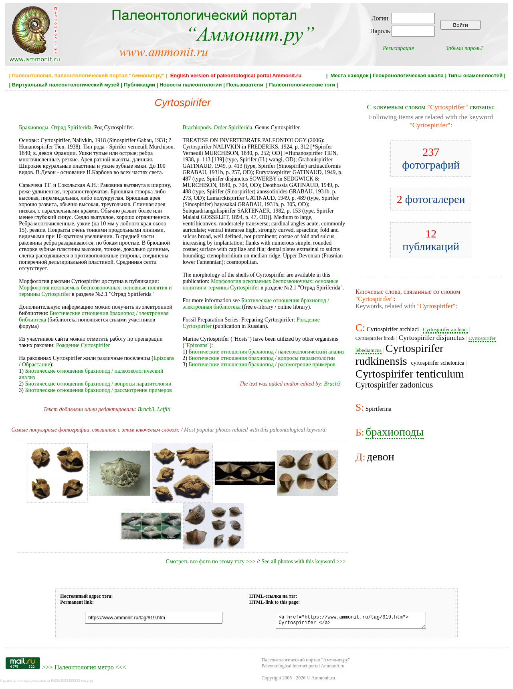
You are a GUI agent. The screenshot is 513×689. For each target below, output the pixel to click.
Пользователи (245, 85)
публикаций (430, 240)
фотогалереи (431, 199)
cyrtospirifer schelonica (438, 363)
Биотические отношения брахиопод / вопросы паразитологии (98, 384)
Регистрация (398, 48)
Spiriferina (379, 408)
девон (380, 456)
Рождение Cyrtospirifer (83, 345)
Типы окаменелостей (475, 75)
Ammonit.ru (323, 680)
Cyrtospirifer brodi (375, 338)
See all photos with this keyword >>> (303, 561)
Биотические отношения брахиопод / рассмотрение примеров (98, 390)
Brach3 (146, 409)
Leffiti (163, 409)
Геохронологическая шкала (408, 75)
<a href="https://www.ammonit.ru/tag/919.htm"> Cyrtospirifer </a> (346, 621)
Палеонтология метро (84, 669)
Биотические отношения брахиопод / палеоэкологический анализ (267, 352)
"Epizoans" (197, 345)
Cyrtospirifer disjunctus (432, 337)
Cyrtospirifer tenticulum (409, 374)
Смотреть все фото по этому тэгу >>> (211, 561)
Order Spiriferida (233, 128)
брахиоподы (395, 432)
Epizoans (163, 358)
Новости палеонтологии (191, 85)
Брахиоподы (33, 128)
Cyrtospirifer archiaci (393, 328)
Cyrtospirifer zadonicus (394, 384)
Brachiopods (196, 128)
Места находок (350, 75)
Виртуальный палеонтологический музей (65, 85)
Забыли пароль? (464, 48)
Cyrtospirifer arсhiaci (445, 329)
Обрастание (36, 365)
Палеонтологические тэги (302, 85)
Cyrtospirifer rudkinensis (399, 354)
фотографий (431, 158)
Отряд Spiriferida (71, 128)
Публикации (139, 85)
